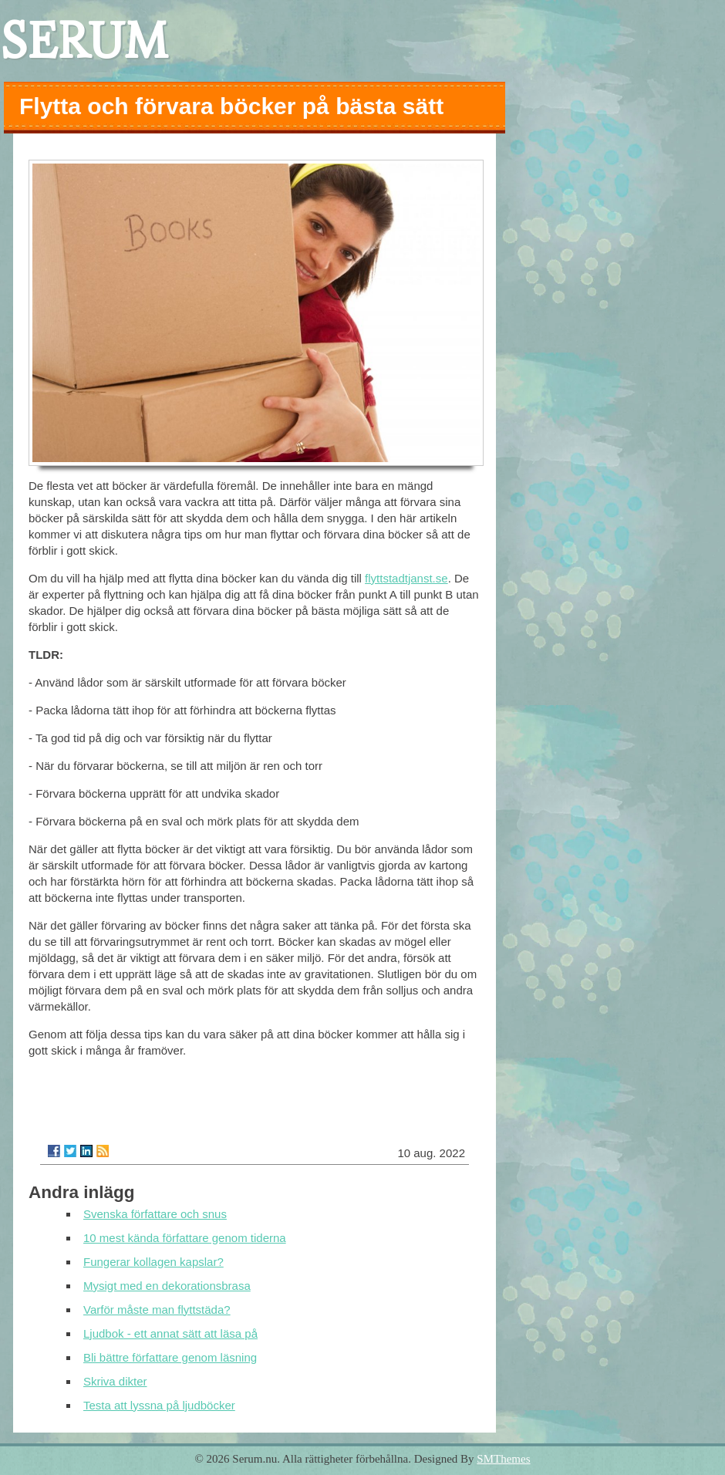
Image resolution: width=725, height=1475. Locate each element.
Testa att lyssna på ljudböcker (159, 1405)
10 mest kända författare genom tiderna (184, 1237)
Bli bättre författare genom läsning (170, 1357)
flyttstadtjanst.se (406, 578)
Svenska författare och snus (155, 1213)
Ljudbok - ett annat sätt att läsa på (170, 1333)
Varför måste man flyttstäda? (157, 1309)
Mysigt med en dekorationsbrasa (167, 1285)
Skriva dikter (115, 1381)
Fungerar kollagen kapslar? (153, 1261)
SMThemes (503, 1459)
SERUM (84, 40)
